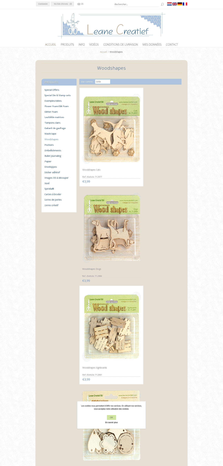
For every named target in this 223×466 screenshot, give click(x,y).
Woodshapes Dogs (124, 132)
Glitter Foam (51, 113)
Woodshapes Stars (91, 252)
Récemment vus (158, 420)
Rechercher (155, 426)
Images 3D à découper (57, 179)
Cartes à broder (53, 195)
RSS (51, 420)
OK (111, 417)
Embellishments (53, 151)
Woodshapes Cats (91, 132)
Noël (47, 184)
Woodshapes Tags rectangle (129, 252)
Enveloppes (51, 168)
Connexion (43, 4)
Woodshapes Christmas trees (96, 312)
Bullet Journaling (53, 157)
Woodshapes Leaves (159, 312)
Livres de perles (53, 201)
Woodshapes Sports (159, 252)
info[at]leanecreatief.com (48, 432)
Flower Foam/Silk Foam (57, 107)
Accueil (103, 53)
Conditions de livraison (85, 431)
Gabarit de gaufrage (55, 129)
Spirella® (49, 190)
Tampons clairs (52, 124)
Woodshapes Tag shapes (94, 192)
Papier (48, 162)
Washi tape (50, 135)
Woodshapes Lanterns (126, 192)
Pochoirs (49, 146)
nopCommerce (92, 450)
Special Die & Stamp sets (58, 96)
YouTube (57, 420)
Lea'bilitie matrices (54, 118)
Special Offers (52, 91)
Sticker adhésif (52, 173)
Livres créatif (51, 206)
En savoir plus (111, 422)
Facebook (39, 420)
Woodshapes (51, 140)
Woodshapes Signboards (161, 132)
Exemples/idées (53, 102)
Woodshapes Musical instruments (125, 313)
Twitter (45, 420)
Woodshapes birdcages (93, 371)
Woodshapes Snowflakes (161, 192)
